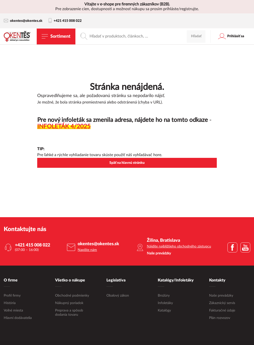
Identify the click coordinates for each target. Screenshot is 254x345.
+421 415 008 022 (65, 21)
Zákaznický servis (222, 303)
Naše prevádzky (221, 295)
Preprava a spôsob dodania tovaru (69, 312)
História (10, 303)
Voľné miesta (13, 310)
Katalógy (164, 310)
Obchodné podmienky (72, 295)
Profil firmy (12, 295)
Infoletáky (165, 303)
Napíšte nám (87, 250)
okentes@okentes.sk (23, 21)
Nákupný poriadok (69, 303)
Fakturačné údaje (222, 310)
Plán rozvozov (219, 318)
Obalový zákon (117, 295)
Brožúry (164, 295)
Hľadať (196, 36)
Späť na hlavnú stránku (127, 163)
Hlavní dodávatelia (18, 318)
